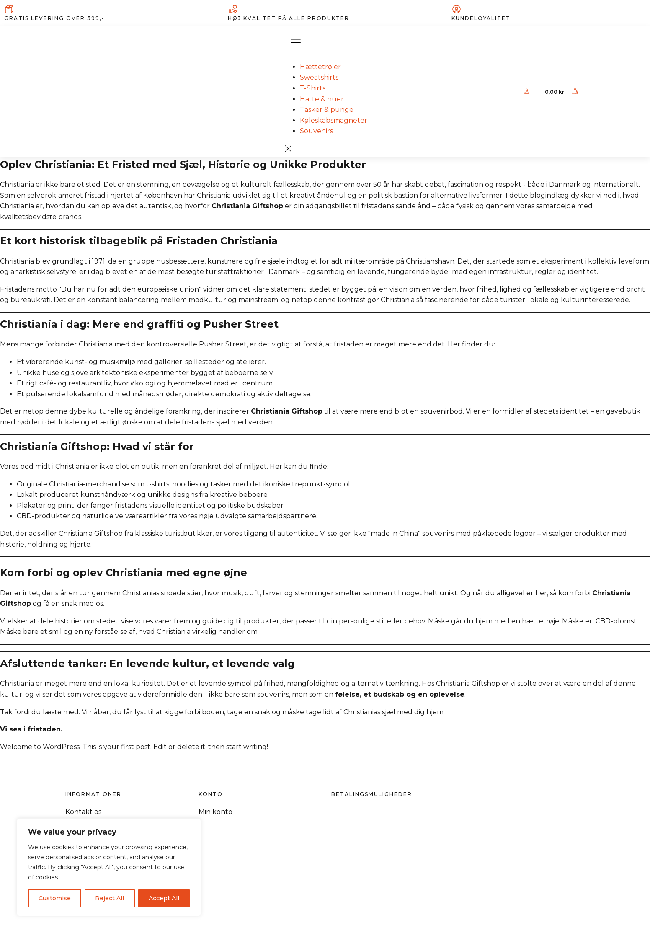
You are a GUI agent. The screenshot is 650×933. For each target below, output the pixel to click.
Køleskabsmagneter (333, 120)
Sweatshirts (319, 77)
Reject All (109, 898)
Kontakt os (83, 812)
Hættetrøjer (320, 67)
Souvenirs (316, 131)
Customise (55, 898)
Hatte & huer (322, 99)
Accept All (164, 898)
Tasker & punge (326, 110)
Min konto (215, 812)
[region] (109, 867)
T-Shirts (312, 88)
